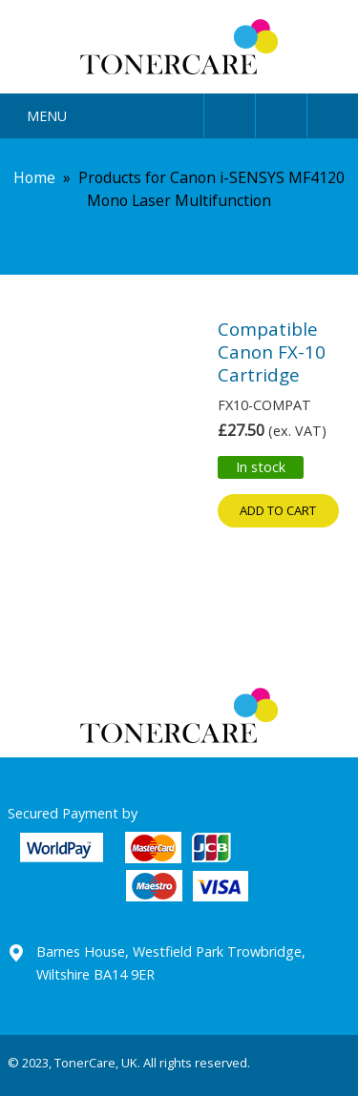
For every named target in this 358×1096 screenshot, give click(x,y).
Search (281, 112)
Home (34, 177)
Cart (333, 112)
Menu (47, 116)
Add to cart (278, 510)
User (230, 112)
